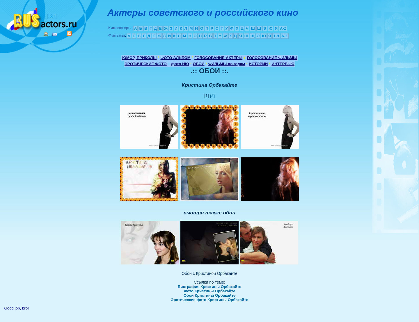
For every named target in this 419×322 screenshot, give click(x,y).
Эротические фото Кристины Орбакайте (209, 300)
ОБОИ (199, 64)
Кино (42, 18)
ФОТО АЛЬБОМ (176, 58)
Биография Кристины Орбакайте (209, 286)
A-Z (283, 28)
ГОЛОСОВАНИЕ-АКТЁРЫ (218, 58)
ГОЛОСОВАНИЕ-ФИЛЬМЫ (272, 58)
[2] (212, 96)
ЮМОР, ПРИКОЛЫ (139, 58)
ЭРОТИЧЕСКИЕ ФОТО (145, 64)
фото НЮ (180, 64)
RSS (69, 33)
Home (46, 34)
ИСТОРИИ (258, 64)
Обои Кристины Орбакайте (210, 295)
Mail (54, 34)
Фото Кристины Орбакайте (209, 291)
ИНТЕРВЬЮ (283, 64)
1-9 (276, 36)
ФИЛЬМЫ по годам (226, 64)
